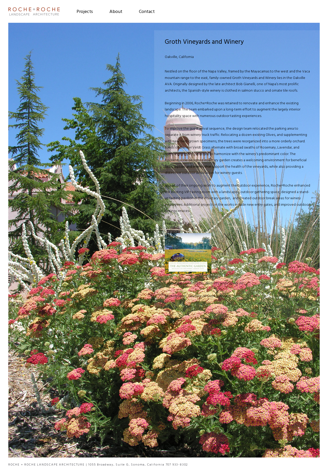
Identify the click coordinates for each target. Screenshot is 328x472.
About (115, 12)
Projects (85, 12)
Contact (147, 12)
